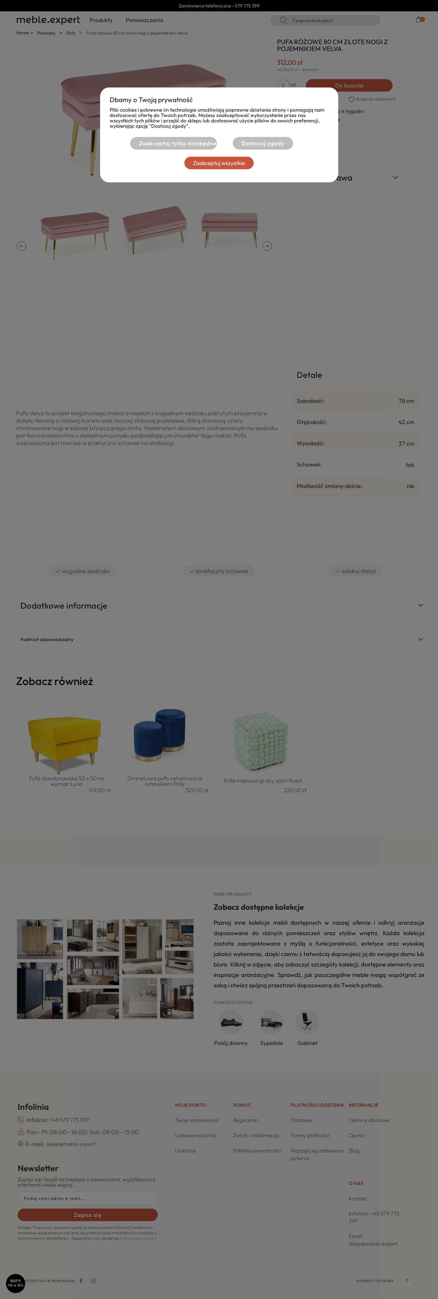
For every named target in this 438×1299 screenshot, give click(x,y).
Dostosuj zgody (262, 143)
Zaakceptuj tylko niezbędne (178, 143)
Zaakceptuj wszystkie (219, 163)
